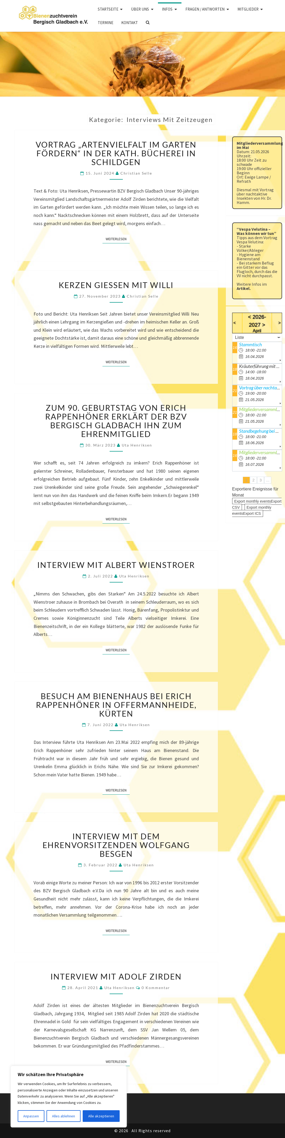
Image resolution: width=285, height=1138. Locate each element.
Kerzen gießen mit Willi (116, 285)
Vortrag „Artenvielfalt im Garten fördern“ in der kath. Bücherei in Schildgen (116, 153)
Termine (105, 22)
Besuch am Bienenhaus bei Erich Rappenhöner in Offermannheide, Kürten (116, 704)
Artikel (243, 288)
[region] (69, 1096)
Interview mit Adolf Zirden (116, 976)
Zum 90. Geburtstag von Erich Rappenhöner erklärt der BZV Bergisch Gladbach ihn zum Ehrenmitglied (116, 421)
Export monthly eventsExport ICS (251, 510)
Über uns (140, 9)
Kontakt (129, 22)
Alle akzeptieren (101, 1116)
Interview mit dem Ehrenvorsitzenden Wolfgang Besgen (116, 844)
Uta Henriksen (137, 445)
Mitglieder (248, 9)
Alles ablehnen (63, 1116)
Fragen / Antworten (205, 9)
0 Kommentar (156, 987)
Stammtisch (250, 344)
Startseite (108, 9)
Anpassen (31, 1116)
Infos (167, 9)
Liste (239, 337)
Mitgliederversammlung (261, 452)
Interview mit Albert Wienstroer (116, 565)
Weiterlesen (118, 238)
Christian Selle (136, 173)
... (267, 480)
